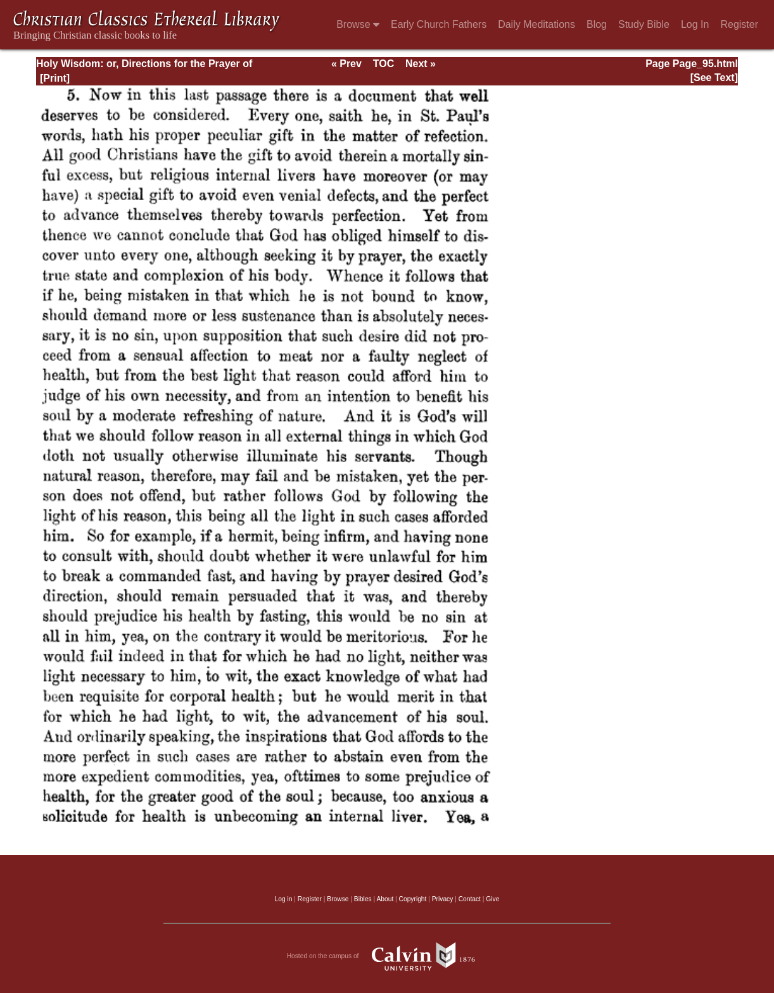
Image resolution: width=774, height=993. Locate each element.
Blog (597, 24)
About (384, 899)
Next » (420, 63)
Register (739, 24)
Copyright (413, 899)
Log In (695, 24)
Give (492, 899)
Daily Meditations (536, 24)
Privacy (443, 899)
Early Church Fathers (438, 24)
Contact (470, 899)
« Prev (346, 63)
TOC (383, 63)
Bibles (363, 899)
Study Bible (643, 24)
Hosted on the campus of (387, 956)
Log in (284, 899)
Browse (357, 24)
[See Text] (714, 77)
